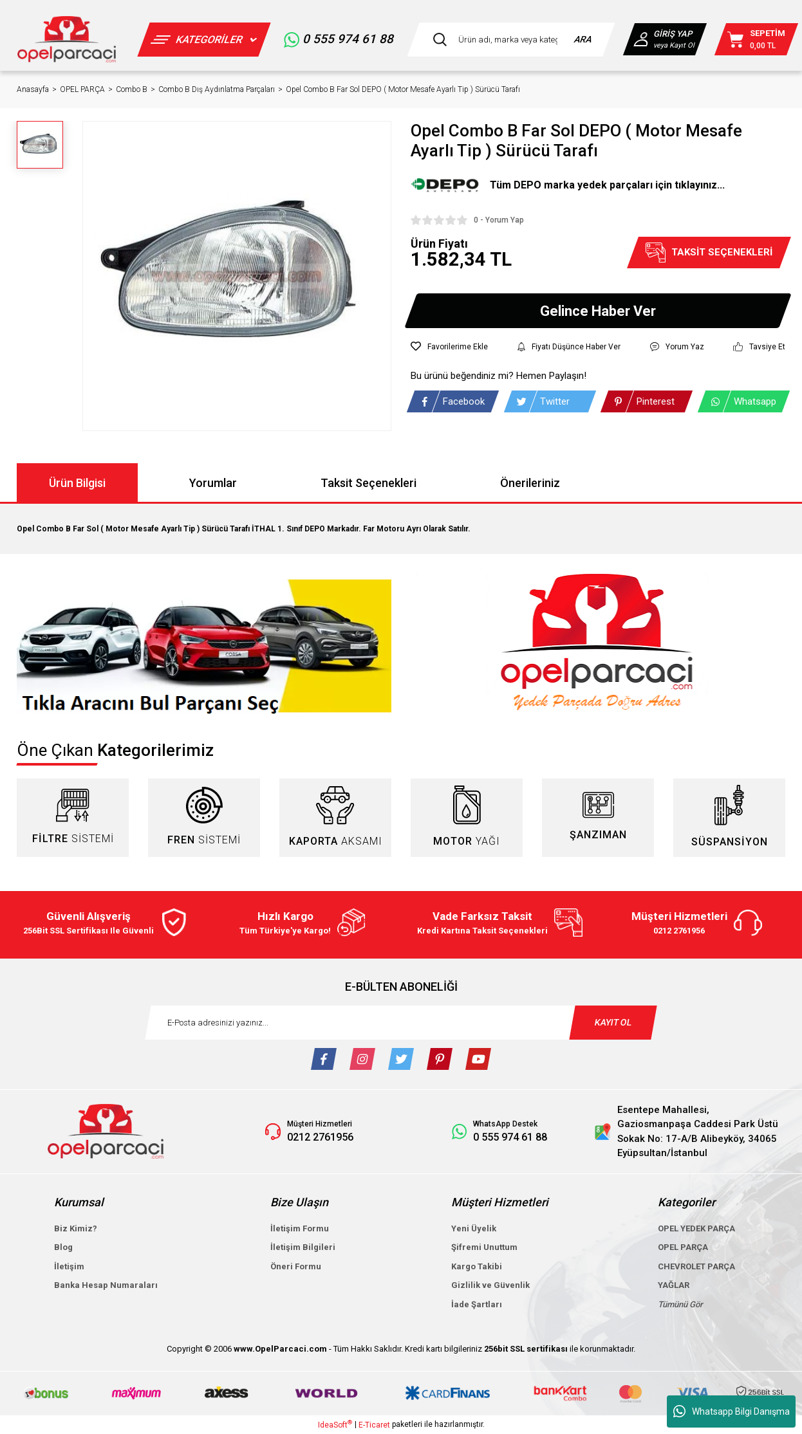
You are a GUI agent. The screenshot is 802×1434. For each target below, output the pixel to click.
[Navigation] (203, 40)
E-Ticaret (374, 1424)
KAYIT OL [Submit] (613, 1022)
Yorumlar (213, 483)
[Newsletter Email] (401, 1023)
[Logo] (66, 39)
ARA (583, 39)
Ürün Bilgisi (77, 483)
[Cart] (756, 39)
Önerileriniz (530, 483)
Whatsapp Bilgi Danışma (731, 1411)
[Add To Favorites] (449, 347)
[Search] (511, 40)
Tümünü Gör (680, 1304)
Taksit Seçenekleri (368, 483)
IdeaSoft (335, 1424)
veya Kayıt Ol (673, 45)
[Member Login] (642, 39)
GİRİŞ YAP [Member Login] (672, 34)
